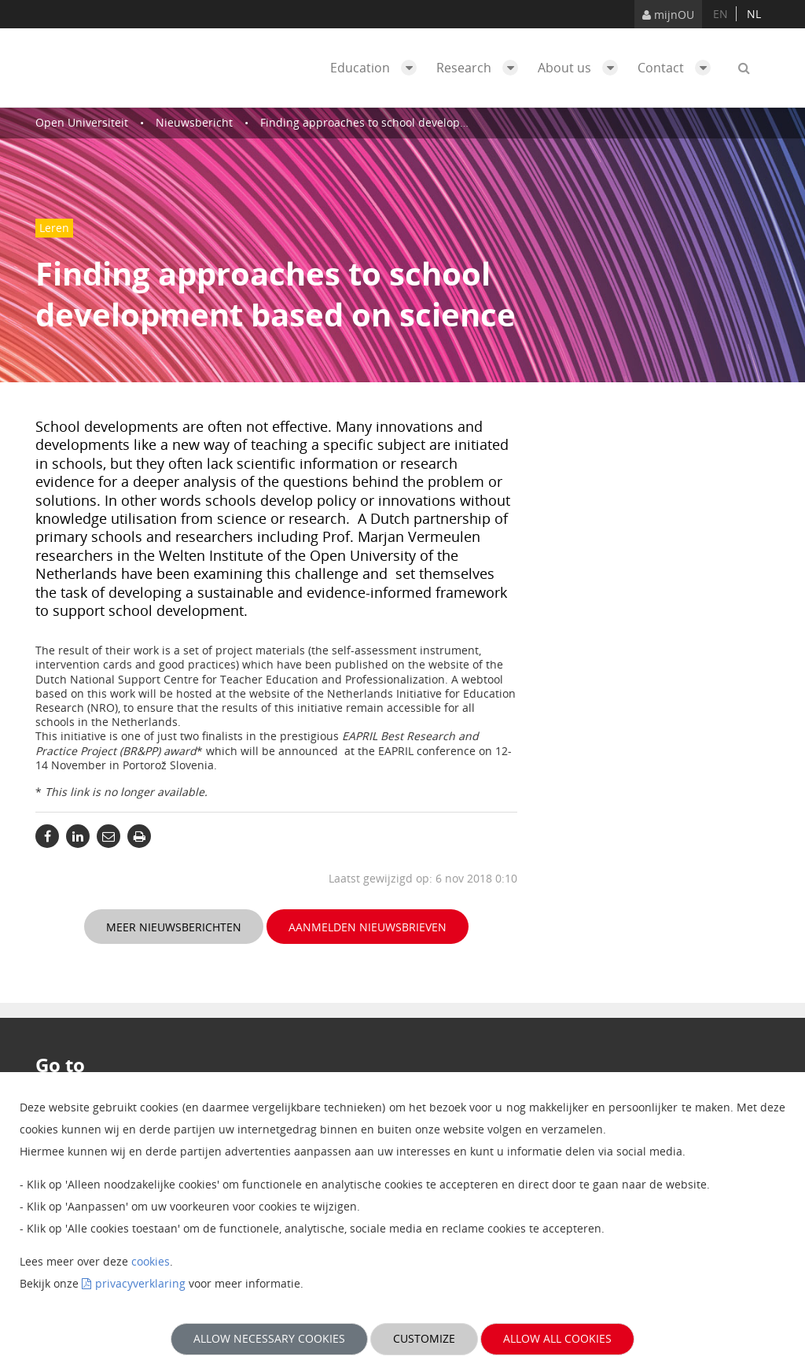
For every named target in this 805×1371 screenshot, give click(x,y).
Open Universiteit (81, 122)
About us (582, 67)
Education (377, 67)
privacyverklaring (140, 1283)
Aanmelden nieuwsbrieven (368, 927)
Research (481, 67)
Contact (678, 67)
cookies (150, 1261)
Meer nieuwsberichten (173, 927)
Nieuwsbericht (194, 122)
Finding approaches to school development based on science (421, 122)
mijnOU (668, 14)
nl (754, 13)
